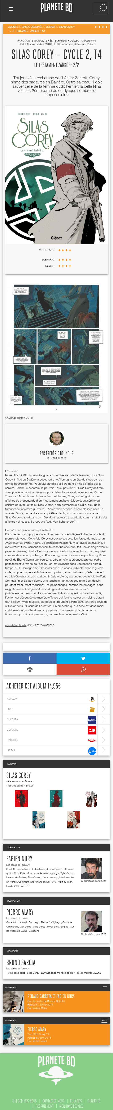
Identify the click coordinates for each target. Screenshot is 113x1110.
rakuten (51, 738)
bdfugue (51, 727)
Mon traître (25, 923)
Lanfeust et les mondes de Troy (58, 970)
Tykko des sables (15, 970)
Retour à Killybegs (51, 919)
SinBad (64, 923)
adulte (39, 41)
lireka (51, 748)
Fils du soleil (12, 883)
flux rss (76, 1098)
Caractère (90, 37)
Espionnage (65, 41)
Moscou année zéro (37, 870)
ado (32, 41)
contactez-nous (53, 1098)
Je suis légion (54, 866)
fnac (51, 707)
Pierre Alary (20, 909)
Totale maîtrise (84, 970)
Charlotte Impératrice (17, 866)
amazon (51, 697)
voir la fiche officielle (15, 622)
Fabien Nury (19, 856)
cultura (51, 717)
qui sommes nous (25, 1098)
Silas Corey (18, 773)
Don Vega (34, 919)
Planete (56, 8)
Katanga (54, 870)
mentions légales (71, 1103)
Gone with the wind (16, 919)
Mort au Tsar (65, 878)
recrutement (44, 1103)
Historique (79, 41)
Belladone (34, 928)
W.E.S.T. (25, 883)
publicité (94, 1098)
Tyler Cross (67, 870)
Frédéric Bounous (59, 450)
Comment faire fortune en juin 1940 (37, 878)
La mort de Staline (16, 874)
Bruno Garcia (20, 960)
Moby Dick (53, 923)
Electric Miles (38, 866)
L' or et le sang (49, 874)
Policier (91, 41)
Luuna (97, 970)
